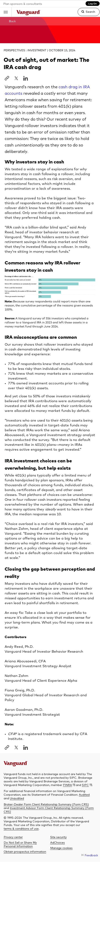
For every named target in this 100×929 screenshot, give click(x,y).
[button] (6, 12)
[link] (85, 13)
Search (90, 11)
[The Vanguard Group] (20, 762)
